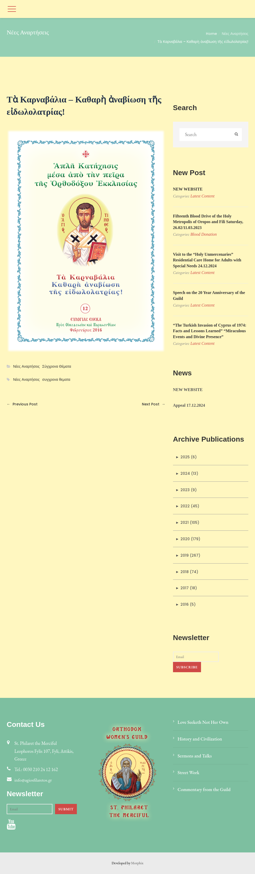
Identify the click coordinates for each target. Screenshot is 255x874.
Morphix (137, 863)
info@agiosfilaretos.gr (33, 780)
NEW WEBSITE (188, 189)
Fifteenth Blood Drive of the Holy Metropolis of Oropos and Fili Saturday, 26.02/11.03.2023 (208, 222)
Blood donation (203, 234)
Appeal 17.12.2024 (189, 405)
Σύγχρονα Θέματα (56, 366)
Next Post (153, 404)
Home (211, 33)
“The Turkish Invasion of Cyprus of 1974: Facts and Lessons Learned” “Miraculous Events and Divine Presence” (209, 331)
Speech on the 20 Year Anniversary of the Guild (209, 295)
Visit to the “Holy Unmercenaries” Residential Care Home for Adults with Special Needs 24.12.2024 (207, 260)
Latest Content (202, 196)
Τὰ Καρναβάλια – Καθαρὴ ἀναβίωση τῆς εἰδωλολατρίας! (202, 41)
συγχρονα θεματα (56, 379)
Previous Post (22, 404)
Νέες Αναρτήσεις (235, 33)
